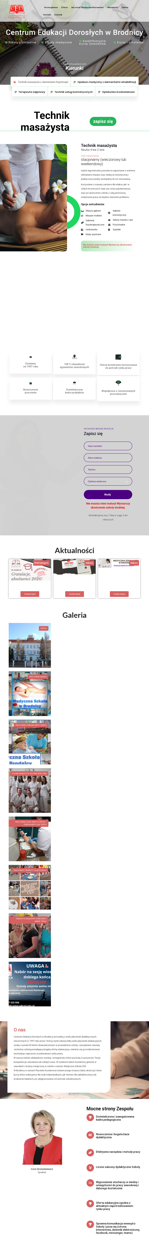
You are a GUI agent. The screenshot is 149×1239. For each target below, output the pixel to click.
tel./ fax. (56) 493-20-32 (64, 1191)
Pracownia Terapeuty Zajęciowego (119, 676)
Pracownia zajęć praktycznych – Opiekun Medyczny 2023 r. (76, 678)
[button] (103, 121)
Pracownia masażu (83, 628)
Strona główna (51, 7)
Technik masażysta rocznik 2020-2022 (29, 676)
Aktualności (112, 7)
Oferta (64, 7)
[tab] (41, 82)
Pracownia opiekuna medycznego (120, 628)
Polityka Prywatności (131, 1226)
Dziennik (58, 14)
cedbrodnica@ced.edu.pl (64, 1187)
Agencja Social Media (25, 1227)
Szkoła (43, 628)
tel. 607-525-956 (60, 1194)
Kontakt (47, 14)
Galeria (125, 7)
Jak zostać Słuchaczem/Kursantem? (87, 7)
